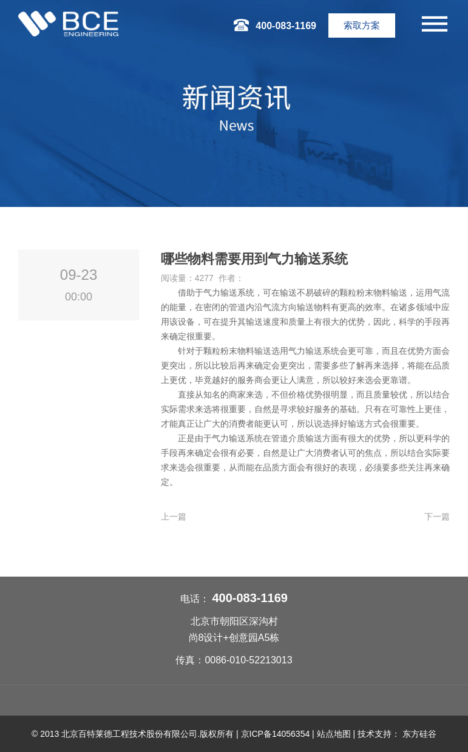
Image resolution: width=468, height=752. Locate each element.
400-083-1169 (250, 598)
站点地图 (334, 734)
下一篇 (437, 516)
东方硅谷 (419, 734)
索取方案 (362, 25)
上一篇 (173, 516)
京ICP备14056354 (275, 734)
